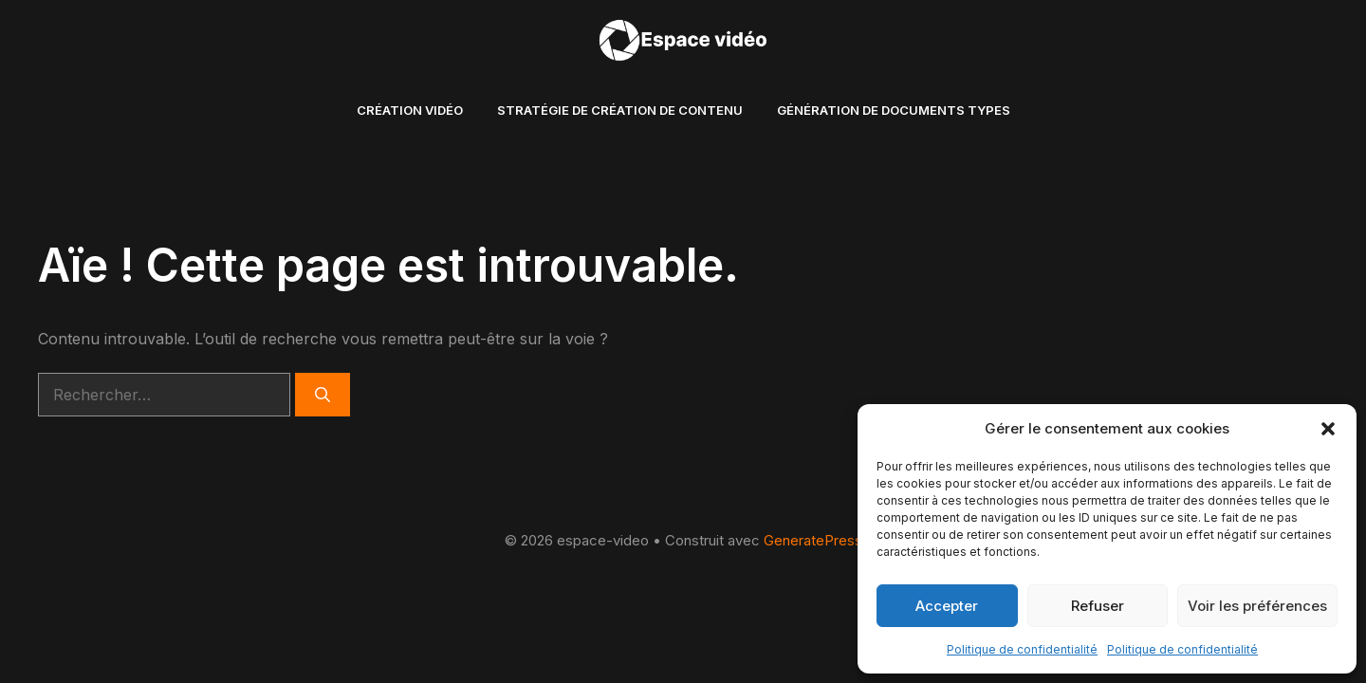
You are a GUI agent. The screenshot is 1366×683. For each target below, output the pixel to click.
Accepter (946, 606)
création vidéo (410, 110)
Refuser (1097, 606)
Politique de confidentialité (1022, 649)
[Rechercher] (322, 394)
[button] (1328, 428)
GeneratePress (813, 540)
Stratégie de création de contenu (620, 110)
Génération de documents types (893, 110)
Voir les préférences (1257, 606)
